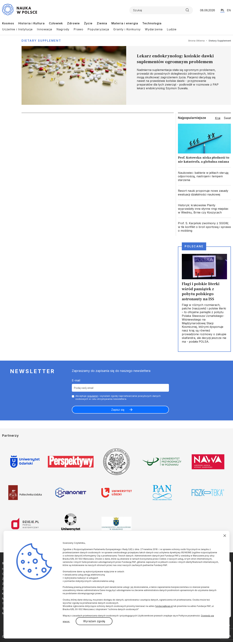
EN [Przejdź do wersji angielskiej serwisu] (229, 10)
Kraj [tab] (217, 118)
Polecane (194, 246)
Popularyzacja (98, 29)
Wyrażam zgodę (94, 621)
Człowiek (56, 23)
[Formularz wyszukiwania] (161, 10)
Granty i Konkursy (127, 29)
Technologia (152, 23)
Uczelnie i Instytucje (17, 29)
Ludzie (172, 29)
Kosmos (8, 23)
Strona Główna (196, 40)
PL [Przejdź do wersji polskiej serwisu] (222, 10)
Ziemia (102, 23)
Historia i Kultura (31, 23)
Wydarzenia (154, 29)
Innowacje (44, 29)
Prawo (78, 29)
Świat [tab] (227, 118)
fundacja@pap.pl (164, 606)
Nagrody (62, 29)
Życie (88, 23)
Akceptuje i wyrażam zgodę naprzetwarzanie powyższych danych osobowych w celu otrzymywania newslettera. (118, 397)
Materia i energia (124, 23)
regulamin (92, 395)
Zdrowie (73, 23)
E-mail (76, 380)
